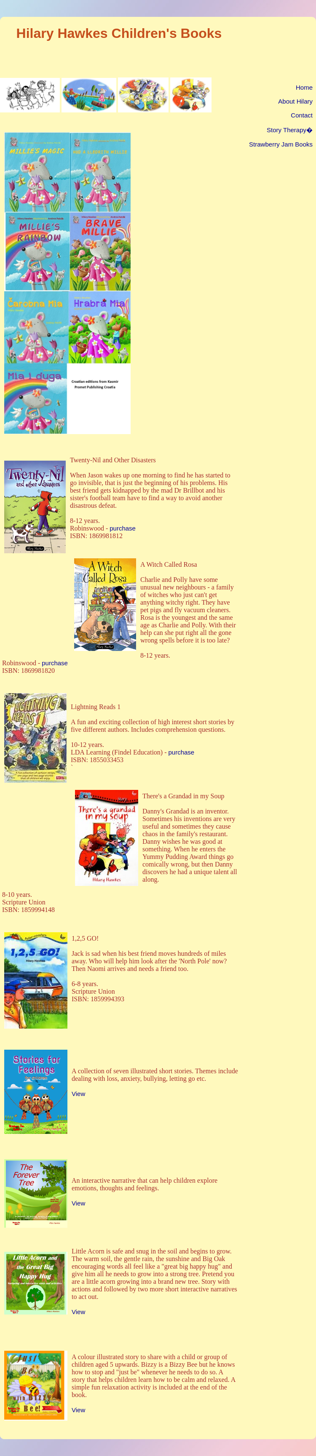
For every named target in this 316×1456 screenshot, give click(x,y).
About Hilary (295, 101)
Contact (302, 115)
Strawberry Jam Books (281, 144)
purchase (123, 528)
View (78, 1093)
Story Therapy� (290, 129)
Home (304, 87)
